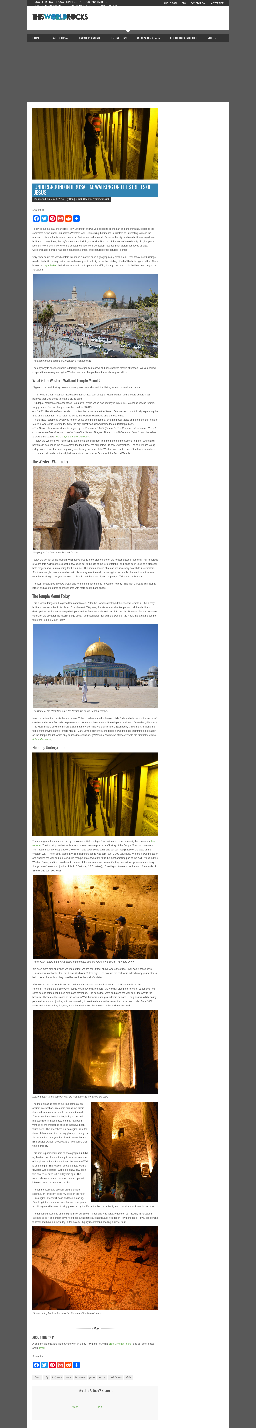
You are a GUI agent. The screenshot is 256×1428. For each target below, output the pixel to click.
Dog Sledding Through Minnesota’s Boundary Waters (70, 2)
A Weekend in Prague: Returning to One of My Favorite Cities (75, 6)
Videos (212, 38)
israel (68, 1377)
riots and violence (41, 739)
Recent (87, 199)
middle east (116, 1377)
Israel (79, 199)
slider (129, 1377)
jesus (92, 1377)
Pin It (99, 1407)
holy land (57, 1377)
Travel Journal (59, 38)
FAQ (183, 3)
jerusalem (80, 1377)
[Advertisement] (128, 72)
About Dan (170, 3)
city (46, 1377)
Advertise (217, 3)
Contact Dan (198, 3)
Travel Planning (89, 38)
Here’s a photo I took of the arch (73, 436)
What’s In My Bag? (148, 38)
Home (35, 38)
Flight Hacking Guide (184, 38)
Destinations (118, 38)
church (37, 1377)
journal (102, 1377)
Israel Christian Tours (119, 1343)
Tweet (74, 1407)
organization (50, 265)
